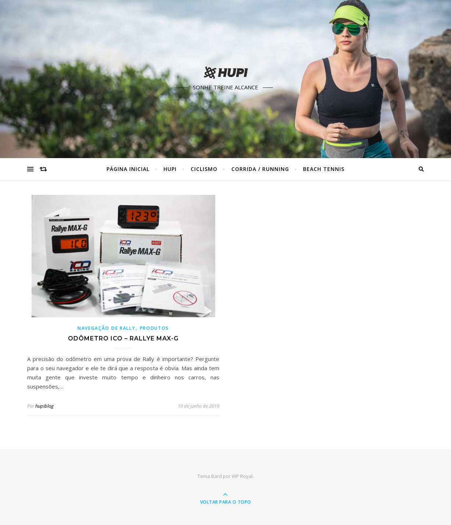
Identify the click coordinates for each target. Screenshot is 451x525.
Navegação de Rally (106, 328)
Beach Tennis (323, 168)
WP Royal (242, 476)
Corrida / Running (260, 168)
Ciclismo (204, 168)
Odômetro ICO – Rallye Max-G (123, 338)
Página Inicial (128, 168)
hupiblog (44, 406)
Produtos (154, 328)
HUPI (170, 168)
